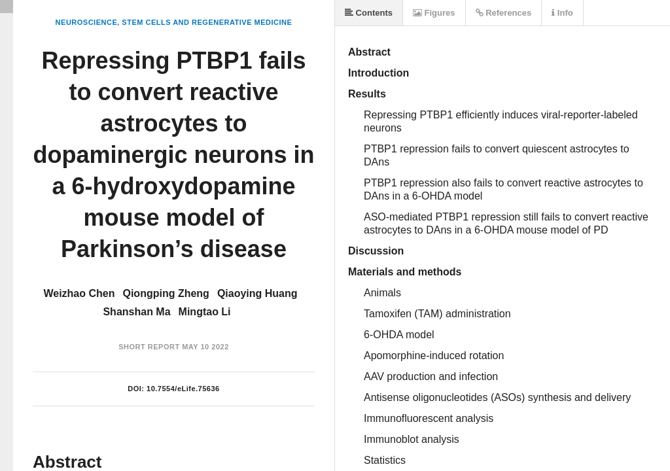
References (504, 13)
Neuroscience (87, 22)
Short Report (148, 347)
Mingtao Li (205, 311)
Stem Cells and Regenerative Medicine (207, 22)
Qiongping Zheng (165, 293)
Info (562, 13)
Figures (434, 13)
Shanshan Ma (136, 311)
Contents (369, 13)
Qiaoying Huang (257, 293)
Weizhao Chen (79, 293)
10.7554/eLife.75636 (183, 388)
